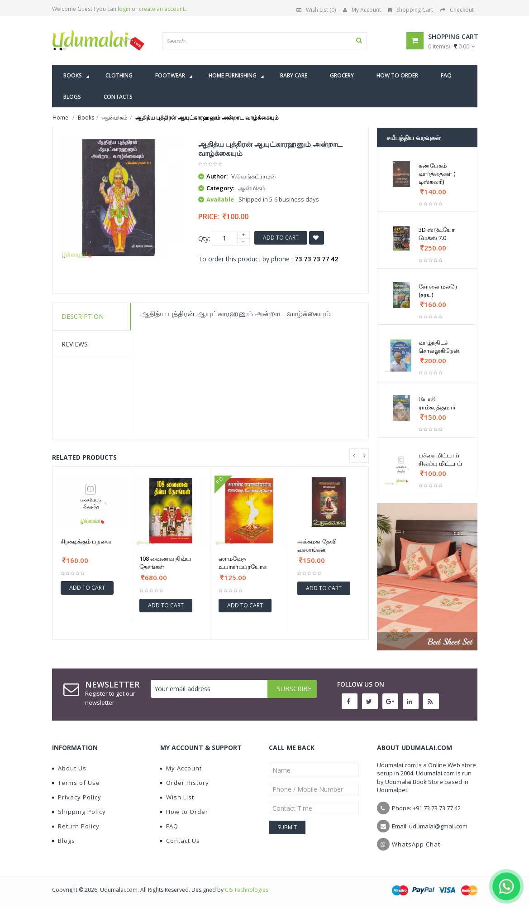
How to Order (184, 812)
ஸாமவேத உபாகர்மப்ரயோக (243, 562)
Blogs (63, 841)
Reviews (75, 344)
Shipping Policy (79, 812)
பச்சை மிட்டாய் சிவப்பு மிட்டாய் (440, 459)
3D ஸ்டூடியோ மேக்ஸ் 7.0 (437, 234)
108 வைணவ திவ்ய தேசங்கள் (165, 562)
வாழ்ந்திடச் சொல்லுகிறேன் (439, 346)
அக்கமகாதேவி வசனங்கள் (317, 545)
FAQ (169, 826)
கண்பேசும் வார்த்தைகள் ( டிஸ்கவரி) (437, 173)
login (124, 9)
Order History (184, 783)
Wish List (177, 797)
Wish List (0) (316, 10)
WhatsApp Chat (416, 844)
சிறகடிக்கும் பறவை (86, 541)
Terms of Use (76, 783)
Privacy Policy (76, 797)
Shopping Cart (410, 10)
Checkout (457, 10)
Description (83, 316)
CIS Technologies (246, 890)
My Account (362, 10)
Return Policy (76, 826)
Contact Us (180, 841)
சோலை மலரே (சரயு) (438, 290)
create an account (162, 9)
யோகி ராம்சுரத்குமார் (437, 403)
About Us (69, 768)
